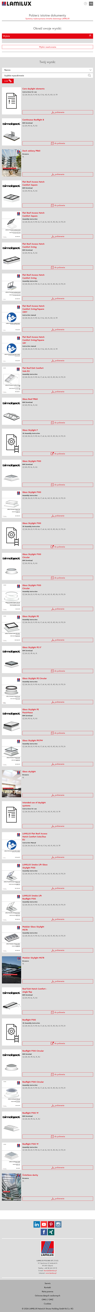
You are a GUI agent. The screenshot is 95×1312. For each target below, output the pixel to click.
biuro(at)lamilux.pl (50, 1270)
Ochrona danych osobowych (47, 1295)
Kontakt (47, 1287)
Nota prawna (47, 1291)
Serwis (47, 1283)
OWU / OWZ (47, 1299)
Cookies (47, 1303)
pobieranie (57, 1198)
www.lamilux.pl (51, 1273)
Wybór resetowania (47, 47)
